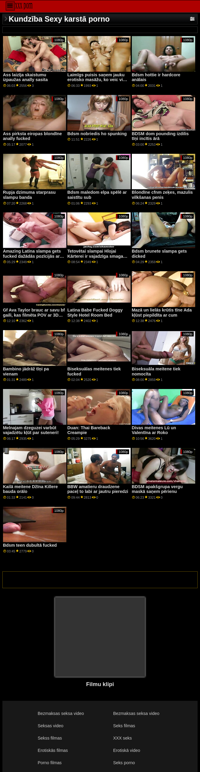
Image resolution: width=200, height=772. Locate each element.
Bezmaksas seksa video (61, 713)
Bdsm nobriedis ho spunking (97, 133)
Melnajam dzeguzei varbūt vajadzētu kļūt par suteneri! (31, 430)
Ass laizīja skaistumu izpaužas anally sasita (25, 77)
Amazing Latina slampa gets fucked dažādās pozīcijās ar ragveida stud (32, 256)
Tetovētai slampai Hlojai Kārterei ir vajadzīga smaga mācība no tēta (95, 256)
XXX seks (122, 738)
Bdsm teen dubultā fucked (30, 545)
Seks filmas (124, 725)
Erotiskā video (126, 750)
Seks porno (124, 762)
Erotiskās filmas (53, 750)
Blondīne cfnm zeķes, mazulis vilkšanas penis (162, 195)
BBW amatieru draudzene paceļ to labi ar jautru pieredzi (97, 489)
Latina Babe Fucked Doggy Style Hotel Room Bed (95, 313)
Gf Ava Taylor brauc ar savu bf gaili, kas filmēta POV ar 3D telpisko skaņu (34, 315)
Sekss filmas (50, 738)
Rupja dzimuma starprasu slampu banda (29, 195)
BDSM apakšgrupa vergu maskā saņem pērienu (157, 489)
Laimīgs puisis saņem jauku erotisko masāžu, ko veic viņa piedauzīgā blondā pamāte (97, 79)
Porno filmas (50, 762)
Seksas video (50, 725)
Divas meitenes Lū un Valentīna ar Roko (154, 430)
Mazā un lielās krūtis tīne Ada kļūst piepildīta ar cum (162, 313)
